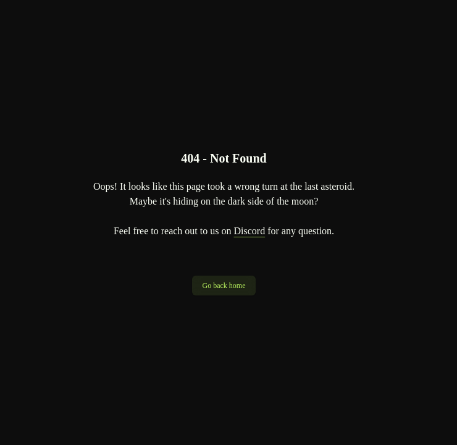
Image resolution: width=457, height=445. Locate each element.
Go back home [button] (224, 285)
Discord (249, 231)
